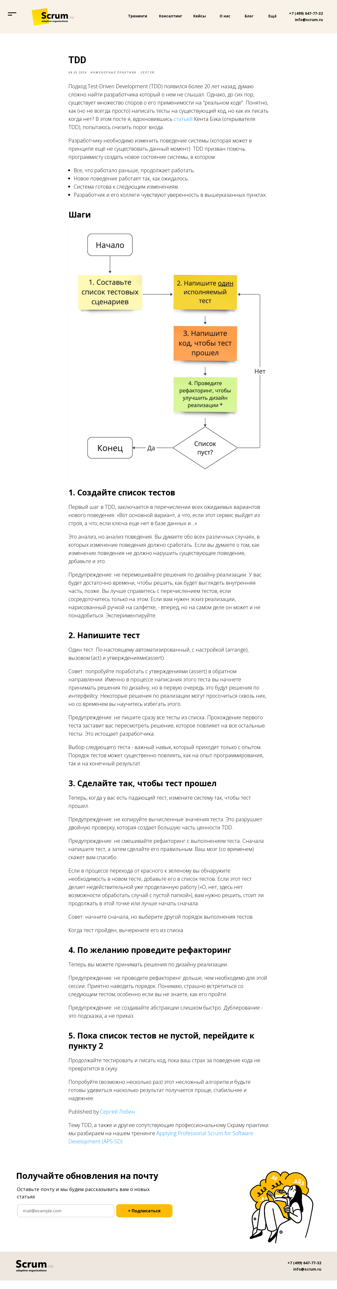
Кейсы (199, 15)
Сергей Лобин (117, 1115)
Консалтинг (170, 15)
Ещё (272, 16)
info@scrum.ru (309, 19)
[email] (66, 1219)
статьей (183, 123)
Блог (249, 16)
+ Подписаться (144, 1219)
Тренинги (137, 15)
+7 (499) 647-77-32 (306, 13)
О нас (225, 15)
